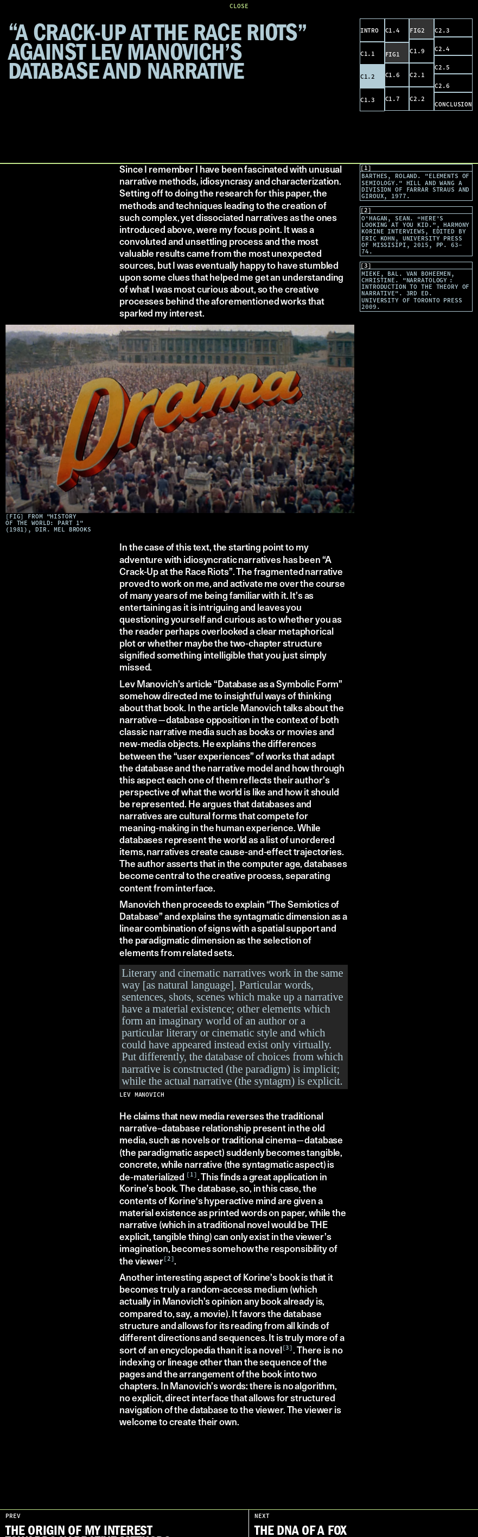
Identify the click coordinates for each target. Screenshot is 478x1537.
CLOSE (239, 6)
